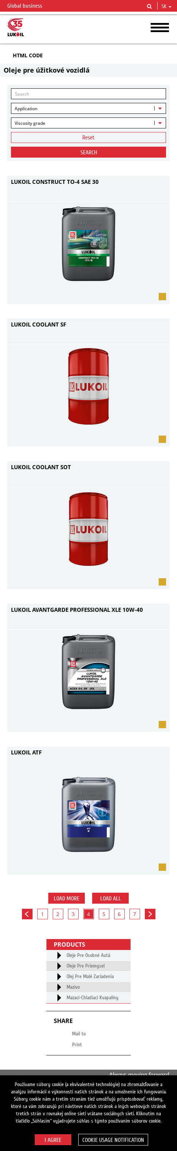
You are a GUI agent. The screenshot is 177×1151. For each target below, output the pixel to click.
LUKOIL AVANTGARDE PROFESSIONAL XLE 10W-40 (77, 609)
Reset (88, 137)
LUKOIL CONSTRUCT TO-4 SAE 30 (55, 181)
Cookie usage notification (113, 1140)
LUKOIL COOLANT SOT (41, 467)
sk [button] (167, 6)
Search (88, 152)
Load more (66, 898)
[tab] (88, 55)
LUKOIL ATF (26, 752)
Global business (29, 6)
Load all (110, 898)
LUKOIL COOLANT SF (38, 324)
